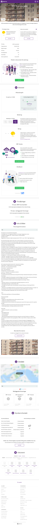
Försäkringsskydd (4, 512)
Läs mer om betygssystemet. (25, 139)
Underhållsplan (3, 503)
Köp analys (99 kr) (19, 161)
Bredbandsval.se (21, 172)
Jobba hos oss (22, 512)
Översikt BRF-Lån (23, 487)
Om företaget (22, 509)
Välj (2, 229)
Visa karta (19, 373)
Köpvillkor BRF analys (23, 519)
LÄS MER (28, 38)
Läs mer (10, 38)
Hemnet (2, 489)
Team (21, 511)
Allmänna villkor (22, 514)
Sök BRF (19, 482)
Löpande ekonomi (4, 500)
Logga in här (19, 335)
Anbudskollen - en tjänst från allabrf (26, 500)
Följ (36, 19)
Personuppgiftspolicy (23, 516)
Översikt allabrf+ (4, 487)
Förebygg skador (3, 516)
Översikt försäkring (4, 511)
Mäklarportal (22, 503)
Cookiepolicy (22, 517)
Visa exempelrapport (11, 157)
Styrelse (23, 455)
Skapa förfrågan (3, 517)
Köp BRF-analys (22, 498)
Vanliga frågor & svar (23, 505)
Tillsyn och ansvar (4, 514)
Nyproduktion (22, 492)
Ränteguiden (22, 489)
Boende (19, 455)
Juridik (2, 505)
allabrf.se (21, 64)
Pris (1, 492)
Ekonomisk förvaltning (4, 498)
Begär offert (3, 506)
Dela (3, 19)
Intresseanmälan (23, 494)
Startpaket (3, 494)
